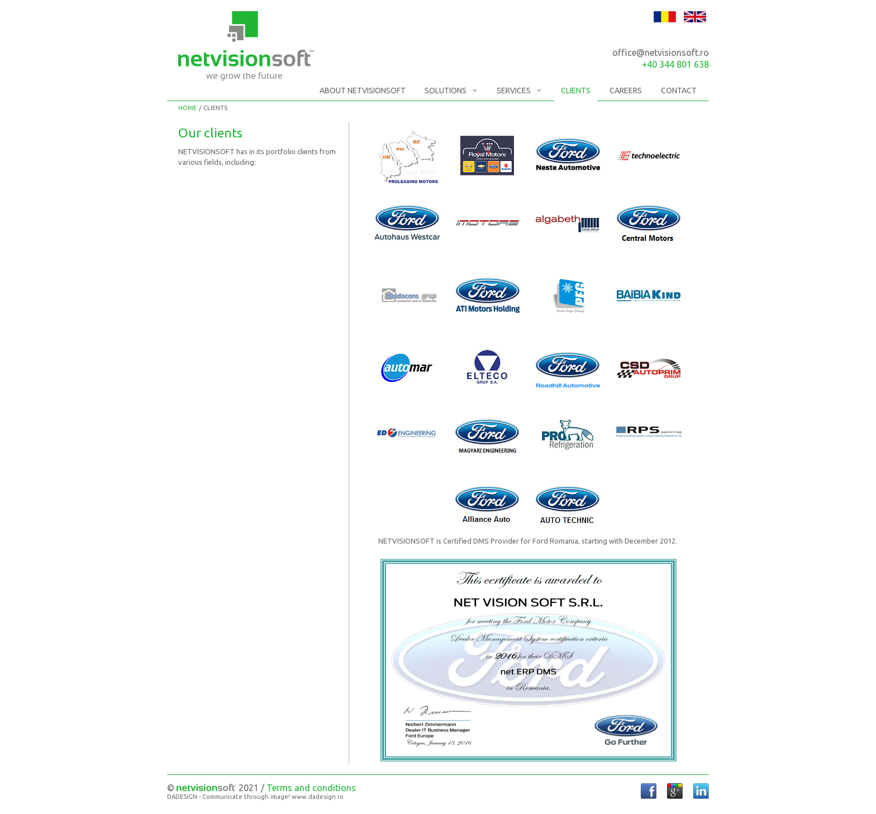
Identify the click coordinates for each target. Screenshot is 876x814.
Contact (679, 90)
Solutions (445, 90)
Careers (626, 90)
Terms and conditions (311, 788)
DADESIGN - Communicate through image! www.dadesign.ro (255, 797)
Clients (576, 90)
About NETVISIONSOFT (363, 90)
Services (514, 90)
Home (187, 107)
